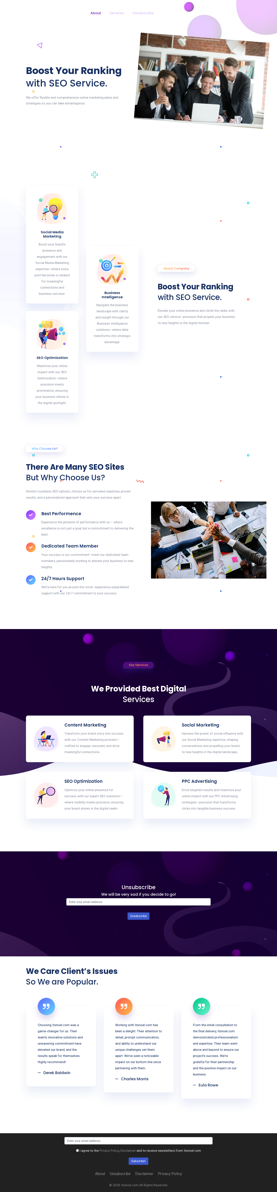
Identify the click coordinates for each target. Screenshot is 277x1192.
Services (117, 13)
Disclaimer (203, 13)
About (95, 13)
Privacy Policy (174, 13)
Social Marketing (200, 725)
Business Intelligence (112, 294)
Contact (228, 13)
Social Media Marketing (52, 234)
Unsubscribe (143, 13)
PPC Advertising (199, 781)
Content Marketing (85, 725)
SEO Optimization (52, 357)
